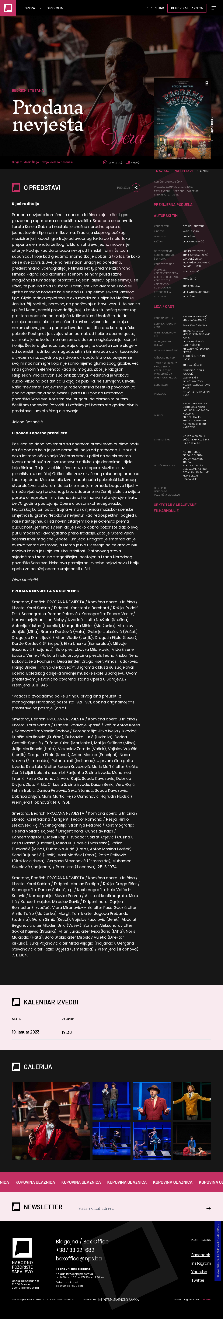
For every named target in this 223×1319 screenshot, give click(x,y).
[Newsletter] (133, 1209)
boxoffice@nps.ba (79, 1260)
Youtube (199, 1272)
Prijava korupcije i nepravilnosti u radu (218, 1251)
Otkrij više (212, 130)
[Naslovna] (8, 8)
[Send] (200, 1209)
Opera (30, 8)
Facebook (200, 1255)
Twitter (198, 1280)
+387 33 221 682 (75, 1251)
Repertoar (155, 8)
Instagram (201, 1263)
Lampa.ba (205, 1300)
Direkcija (55, 8)
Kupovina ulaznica (187, 8)
